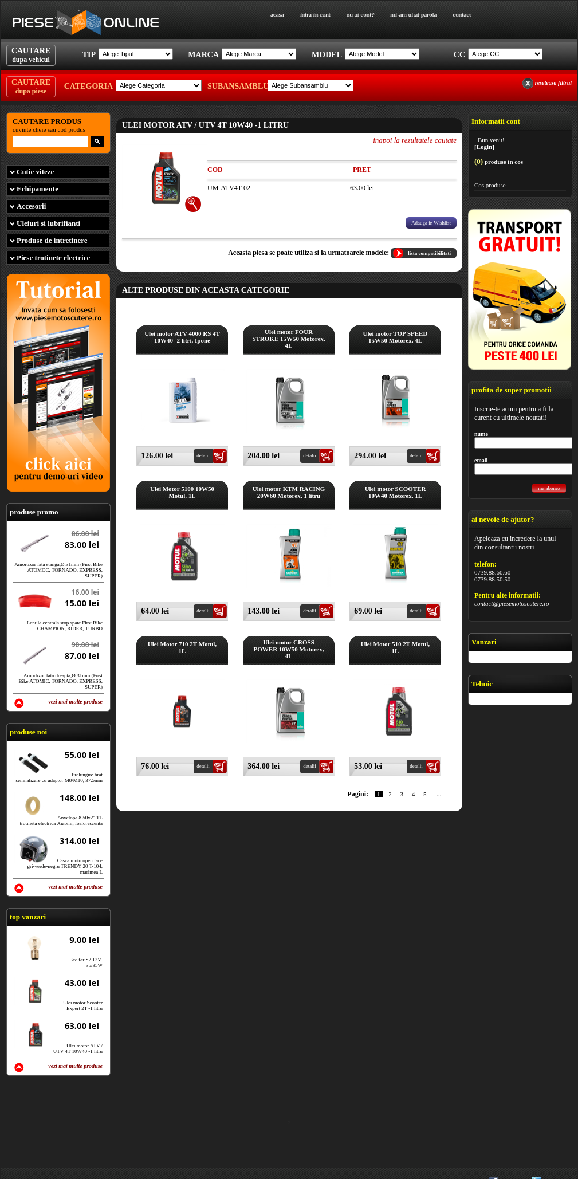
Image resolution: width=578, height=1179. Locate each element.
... (439, 794)
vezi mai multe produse (75, 701)
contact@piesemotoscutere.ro (511, 603)
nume (481, 434)
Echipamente (37, 188)
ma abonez (549, 488)
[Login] (484, 146)
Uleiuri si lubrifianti (48, 223)
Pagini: (357, 794)
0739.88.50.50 (492, 579)
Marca (203, 54)
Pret (362, 170)
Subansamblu (236, 86)
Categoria (88, 86)
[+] (193, 204)
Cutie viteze (35, 171)
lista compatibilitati (429, 253)
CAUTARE (30, 55)
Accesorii (31, 206)
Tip (89, 54)
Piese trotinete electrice (53, 257)
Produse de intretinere (52, 240)
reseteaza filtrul (553, 83)
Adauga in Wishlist (431, 223)
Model (327, 54)
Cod (215, 170)
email (480, 460)
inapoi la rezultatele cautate (415, 140)
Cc (459, 54)
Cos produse (490, 185)
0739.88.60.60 (492, 572)
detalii (203, 455)
